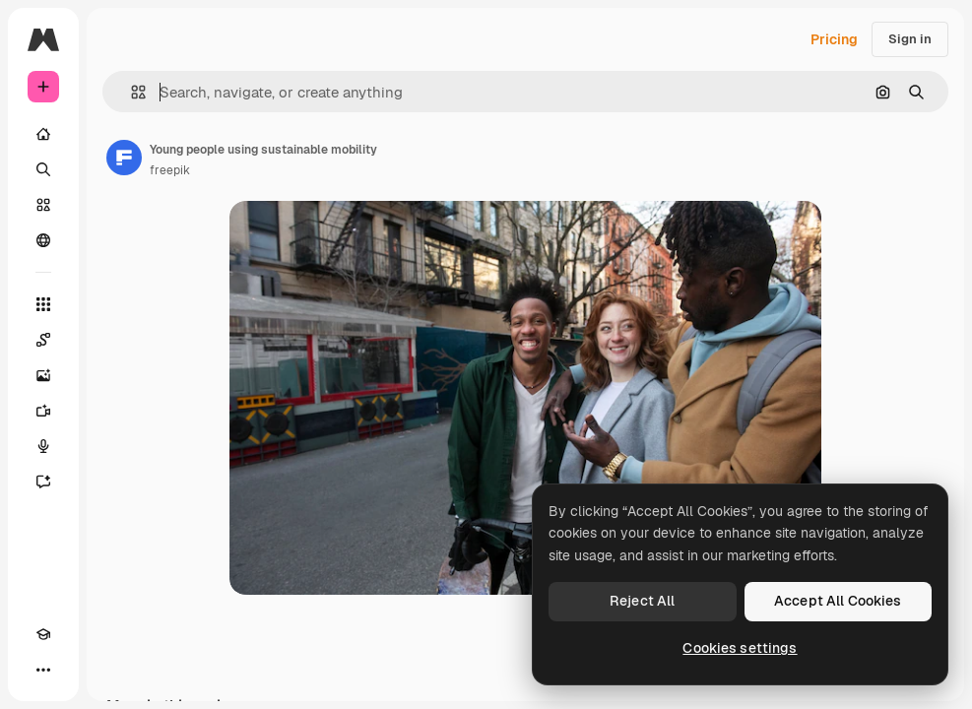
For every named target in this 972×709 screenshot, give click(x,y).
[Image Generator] (43, 375)
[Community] (43, 240)
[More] (43, 669)
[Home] (43, 134)
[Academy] (43, 634)
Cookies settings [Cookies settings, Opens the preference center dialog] (739, 648)
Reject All (642, 601)
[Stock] (43, 205)
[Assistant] (43, 481)
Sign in (910, 39)
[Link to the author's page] (124, 157)
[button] (130, 92)
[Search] (43, 169)
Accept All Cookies (838, 601)
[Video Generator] (43, 410)
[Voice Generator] (43, 446)
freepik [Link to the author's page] (170, 170)
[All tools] (43, 304)
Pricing (834, 39)
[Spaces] (43, 339)
